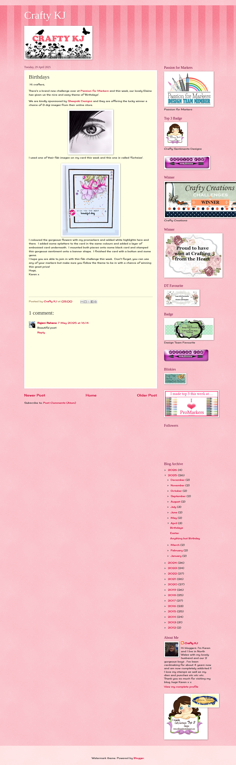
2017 (172, 600)
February (177, 550)
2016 (172, 606)
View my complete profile (181, 686)
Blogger (139, 758)
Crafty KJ (45, 15)
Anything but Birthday (185, 538)
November (178, 485)
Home (91, 395)
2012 (172, 627)
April (174, 523)
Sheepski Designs (80, 101)
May (174, 517)
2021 (172, 578)
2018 (172, 595)
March (175, 544)
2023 (173, 568)
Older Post (147, 395)
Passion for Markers (95, 90)
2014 (172, 616)
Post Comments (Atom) (59, 402)
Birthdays (176, 527)
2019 (172, 589)
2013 (172, 622)
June (174, 512)
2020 (173, 584)
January (176, 555)
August (176, 501)
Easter (174, 533)
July (174, 506)
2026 (173, 469)
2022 (173, 573)
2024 (173, 562)
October (177, 490)
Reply (41, 332)
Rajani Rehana (47, 322)
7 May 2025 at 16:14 (73, 322)
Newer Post (34, 395)
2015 (172, 611)
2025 (173, 475)
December (178, 479)
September (179, 496)
